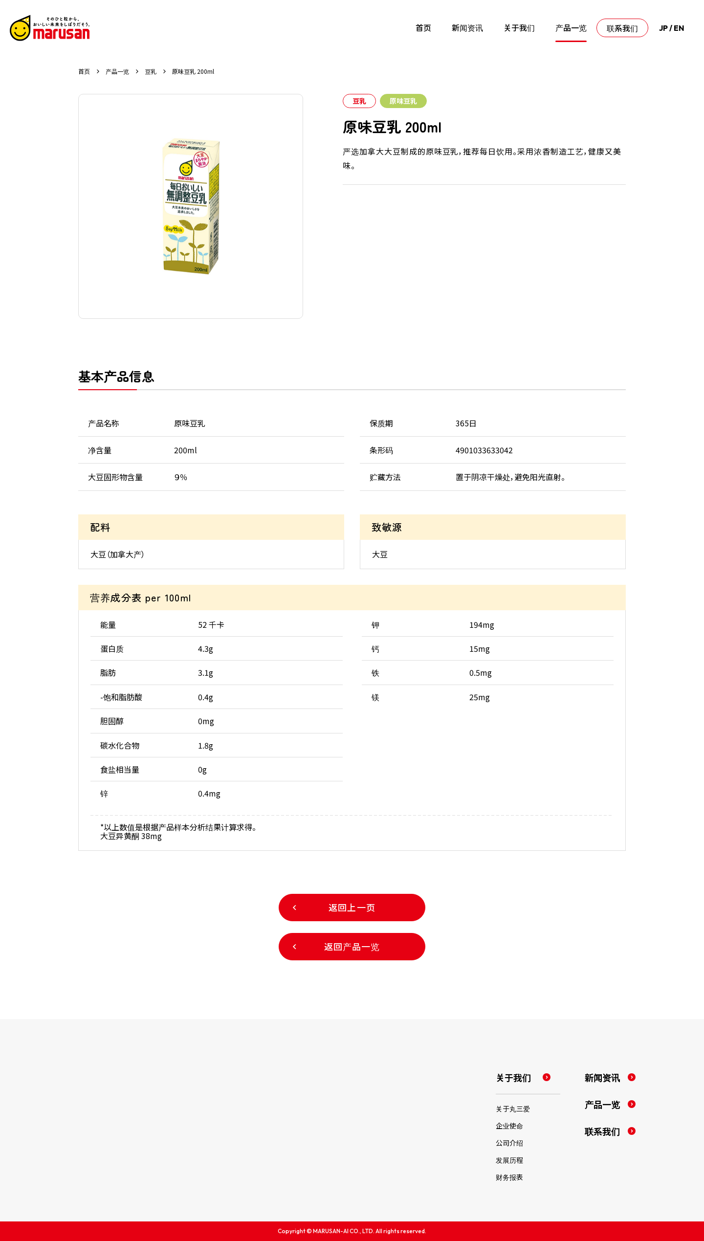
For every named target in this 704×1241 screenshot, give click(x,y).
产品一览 (117, 71)
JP (663, 27)
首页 (84, 71)
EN (679, 27)
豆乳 (150, 71)
